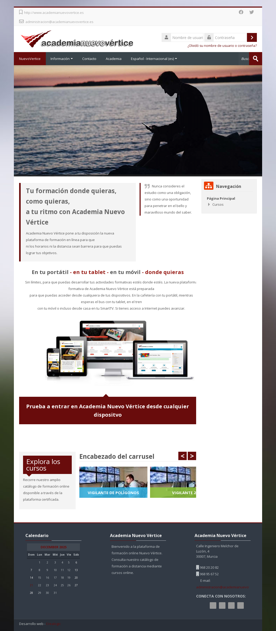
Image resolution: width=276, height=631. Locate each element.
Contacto (89, 58)
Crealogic (53, 624)
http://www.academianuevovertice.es (54, 12)
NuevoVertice (30, 58)
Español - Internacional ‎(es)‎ (154, 58)
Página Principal (221, 198)
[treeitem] (229, 201)
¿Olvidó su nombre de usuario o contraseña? (222, 45)
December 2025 (54, 547)
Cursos (218, 204)
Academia (114, 58)
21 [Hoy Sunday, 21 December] (31, 585)
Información (62, 58)
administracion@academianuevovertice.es (59, 21)
